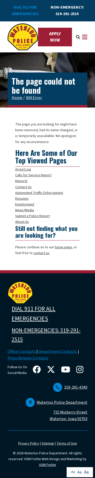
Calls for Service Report (33, 175)
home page (63, 247)
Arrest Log (23, 169)
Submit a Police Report (32, 216)
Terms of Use (66, 443)
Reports (21, 181)
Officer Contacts (22, 351)
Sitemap (48, 443)
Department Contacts (58, 351)
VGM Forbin (47, 464)
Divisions (22, 198)
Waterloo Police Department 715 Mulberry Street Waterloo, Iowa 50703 (56, 411)
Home (17, 97)
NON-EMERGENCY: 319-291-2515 (67, 11)
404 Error (34, 97)
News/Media (24, 210)
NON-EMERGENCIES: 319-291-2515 (46, 335)
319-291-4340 (70, 387)
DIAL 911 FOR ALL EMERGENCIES (33, 313)
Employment (24, 204)
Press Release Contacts (28, 358)
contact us (41, 253)
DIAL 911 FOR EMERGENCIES (25, 11)
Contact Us (23, 187)
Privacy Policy (28, 443)
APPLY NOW (55, 37)
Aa (73, 471)
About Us (22, 221)
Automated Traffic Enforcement (39, 192)
